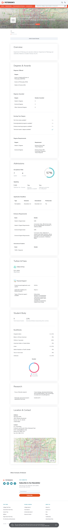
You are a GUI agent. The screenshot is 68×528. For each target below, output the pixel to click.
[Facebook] (8, 483)
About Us (48, 507)
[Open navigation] (65, 2)
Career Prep (5, 512)
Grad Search (27, 509)
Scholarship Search (28, 512)
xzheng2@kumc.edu (22, 430)
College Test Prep (6, 507)
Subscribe (29, 495)
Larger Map (3, 26)
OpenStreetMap (58, 8)
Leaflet (51, 8)
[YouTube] (11, 483)
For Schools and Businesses (9, 519)
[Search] (62, 2)
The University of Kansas (19, 6)
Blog (47, 514)
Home (2, 6)
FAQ (46, 512)
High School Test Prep (7, 516)
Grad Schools (8, 6)
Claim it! (37, 24)
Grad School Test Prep (8, 509)
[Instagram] (15, 483)
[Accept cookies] (55, 525)
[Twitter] (4, 483)
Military (4, 514)
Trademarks (48, 516)
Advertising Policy (49, 519)
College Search (27, 507)
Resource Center (27, 514)
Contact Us (48, 509)
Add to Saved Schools (34, 38)
